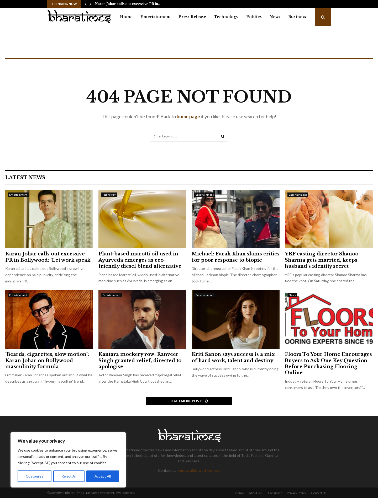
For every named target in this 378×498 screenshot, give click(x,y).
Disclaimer (274, 493)
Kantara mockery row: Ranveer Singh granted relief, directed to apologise (139, 360)
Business (297, 16)
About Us (255, 493)
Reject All (69, 476)
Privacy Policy (296, 493)
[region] (68, 460)
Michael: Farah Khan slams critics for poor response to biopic (236, 257)
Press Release (192, 16)
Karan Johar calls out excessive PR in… (128, 4)
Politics (254, 16)
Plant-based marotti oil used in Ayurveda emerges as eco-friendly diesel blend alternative (139, 260)
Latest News (25, 177)
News (275, 16)
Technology (226, 16)
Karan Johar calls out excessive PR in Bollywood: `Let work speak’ (48, 257)
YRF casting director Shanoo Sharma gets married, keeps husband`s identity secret (321, 260)
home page (188, 116)
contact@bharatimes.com (199, 470)
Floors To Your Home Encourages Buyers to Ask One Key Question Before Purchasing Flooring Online (328, 363)
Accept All (102, 476)
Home (126, 16)
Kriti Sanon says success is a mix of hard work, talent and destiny (233, 357)
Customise (34, 476)
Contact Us (319, 493)
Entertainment (155, 16)
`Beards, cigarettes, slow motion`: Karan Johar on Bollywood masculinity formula (47, 360)
